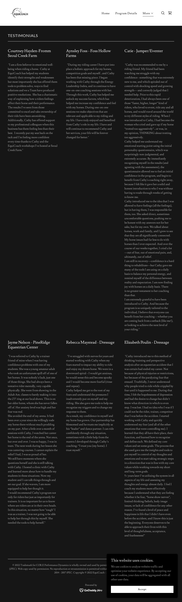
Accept (142, 589)
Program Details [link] (126, 13)
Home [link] (106, 13)
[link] (19, 12)
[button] (148, 13)
